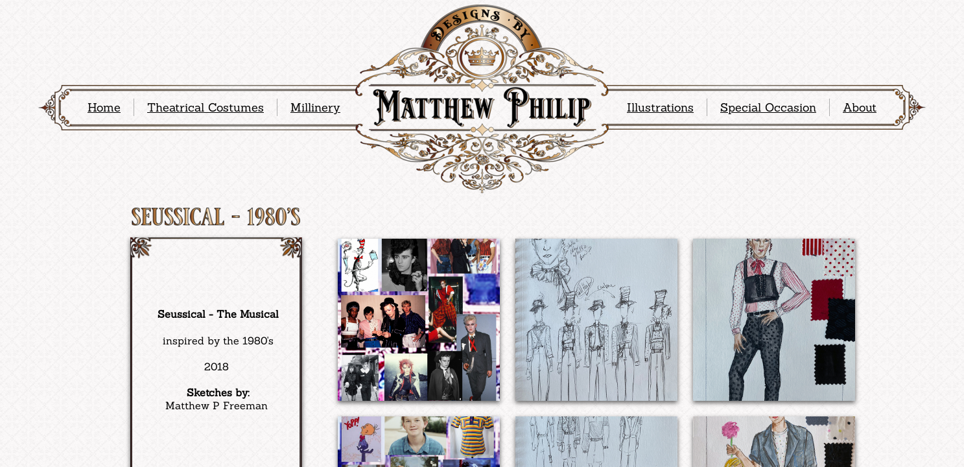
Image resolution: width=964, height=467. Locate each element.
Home (104, 107)
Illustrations (660, 107)
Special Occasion (768, 107)
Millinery (315, 107)
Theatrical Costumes (205, 107)
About (859, 107)
